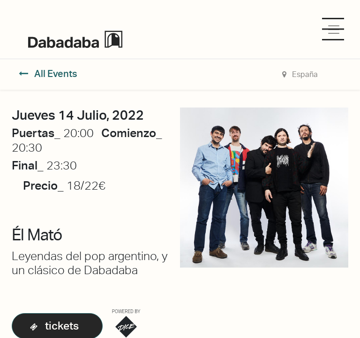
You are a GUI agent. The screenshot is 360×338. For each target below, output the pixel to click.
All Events (48, 73)
